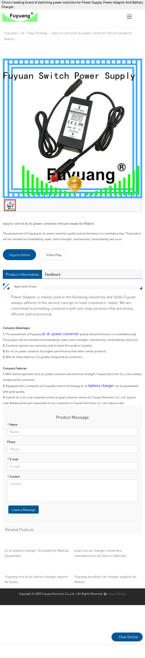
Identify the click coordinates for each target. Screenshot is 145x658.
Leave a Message (23, 509)
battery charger (101, 385)
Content (13, 476)
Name (12, 424)
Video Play (54, 255)
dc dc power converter (60, 333)
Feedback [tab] (53, 274)
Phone (11, 442)
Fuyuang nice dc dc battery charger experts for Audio (36, 580)
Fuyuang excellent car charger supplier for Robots (106, 580)
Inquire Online (19, 255)
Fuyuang (10, 33)
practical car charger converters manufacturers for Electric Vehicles (100, 554)
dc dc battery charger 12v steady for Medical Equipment (37, 554)
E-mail (12, 459)
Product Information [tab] (22, 274)
